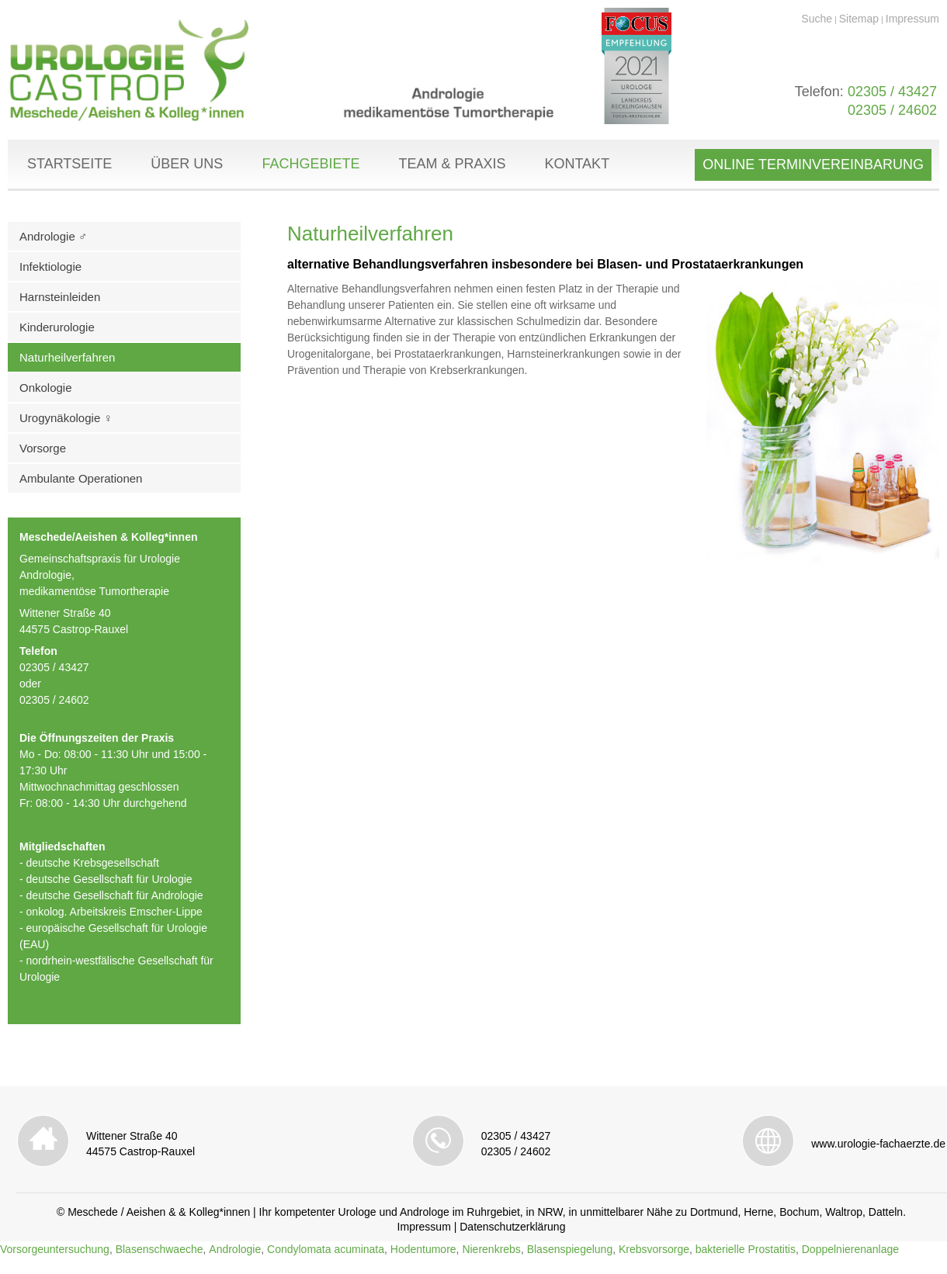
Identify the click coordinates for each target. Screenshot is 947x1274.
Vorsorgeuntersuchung (54, 1249)
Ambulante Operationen (80, 478)
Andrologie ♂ (53, 236)
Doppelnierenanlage (850, 1249)
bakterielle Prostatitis (746, 1249)
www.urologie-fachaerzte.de (878, 1143)
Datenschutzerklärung (512, 1226)
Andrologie (235, 1249)
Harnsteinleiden (59, 296)
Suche (816, 18)
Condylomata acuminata (325, 1249)
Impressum (912, 18)
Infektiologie (50, 266)
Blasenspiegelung (570, 1249)
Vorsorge (42, 448)
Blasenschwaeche (159, 1249)
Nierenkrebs (491, 1249)
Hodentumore (423, 1249)
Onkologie (45, 387)
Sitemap (859, 18)
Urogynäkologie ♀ (66, 417)
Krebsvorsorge (654, 1249)
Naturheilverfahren (67, 357)
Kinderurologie (57, 327)
